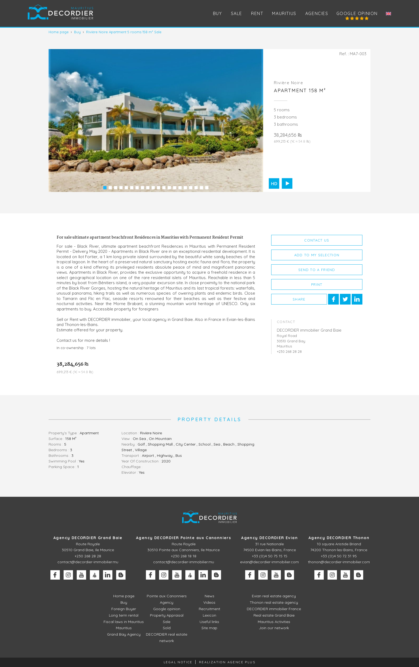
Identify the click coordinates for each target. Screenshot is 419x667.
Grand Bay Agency (124, 634)
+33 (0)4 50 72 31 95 (339, 556)
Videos (209, 602)
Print (316, 284)
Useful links (209, 621)
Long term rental (123, 615)
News (209, 596)
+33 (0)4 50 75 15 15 (269, 556)
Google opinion (357, 13)
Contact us (316, 240)
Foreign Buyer (123, 608)
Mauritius (284, 13)
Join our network (274, 627)
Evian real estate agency (274, 596)
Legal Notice (178, 662)
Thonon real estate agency (274, 602)
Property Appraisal (166, 615)
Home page (123, 596)
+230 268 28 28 (88, 556)
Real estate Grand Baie (274, 615)
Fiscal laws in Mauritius (124, 621)
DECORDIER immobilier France (274, 608)
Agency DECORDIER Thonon (338, 537)
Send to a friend (316, 270)
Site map (209, 627)
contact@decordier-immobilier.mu (87, 561)
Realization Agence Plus (227, 662)
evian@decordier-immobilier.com (269, 561)
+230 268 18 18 (183, 556)
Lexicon (209, 615)
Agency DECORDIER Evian (269, 537)
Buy (123, 602)
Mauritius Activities (274, 621)
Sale (166, 621)
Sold (167, 627)
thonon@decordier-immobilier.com (339, 561)
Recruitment (209, 608)
